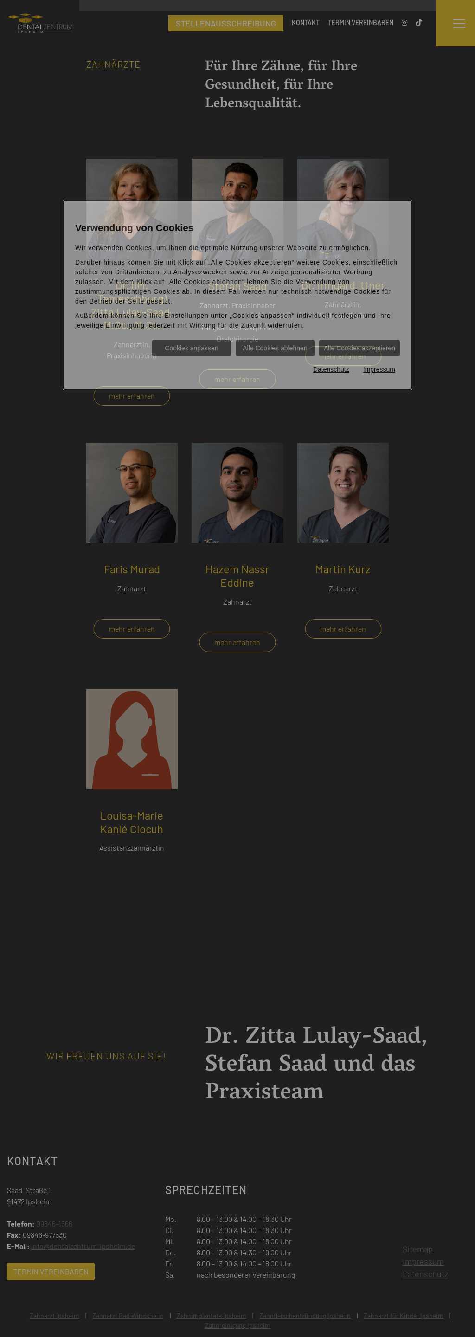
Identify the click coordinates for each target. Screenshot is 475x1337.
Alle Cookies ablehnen (275, 348)
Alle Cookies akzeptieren (359, 348)
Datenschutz (331, 369)
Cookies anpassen (191, 348)
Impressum (379, 369)
